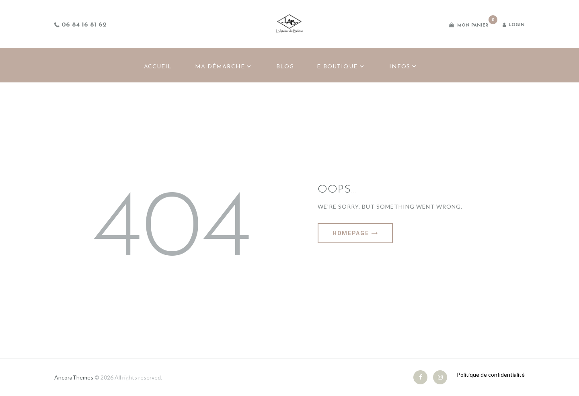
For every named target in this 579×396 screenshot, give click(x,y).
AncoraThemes (73, 377)
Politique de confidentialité (491, 374)
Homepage (351, 233)
